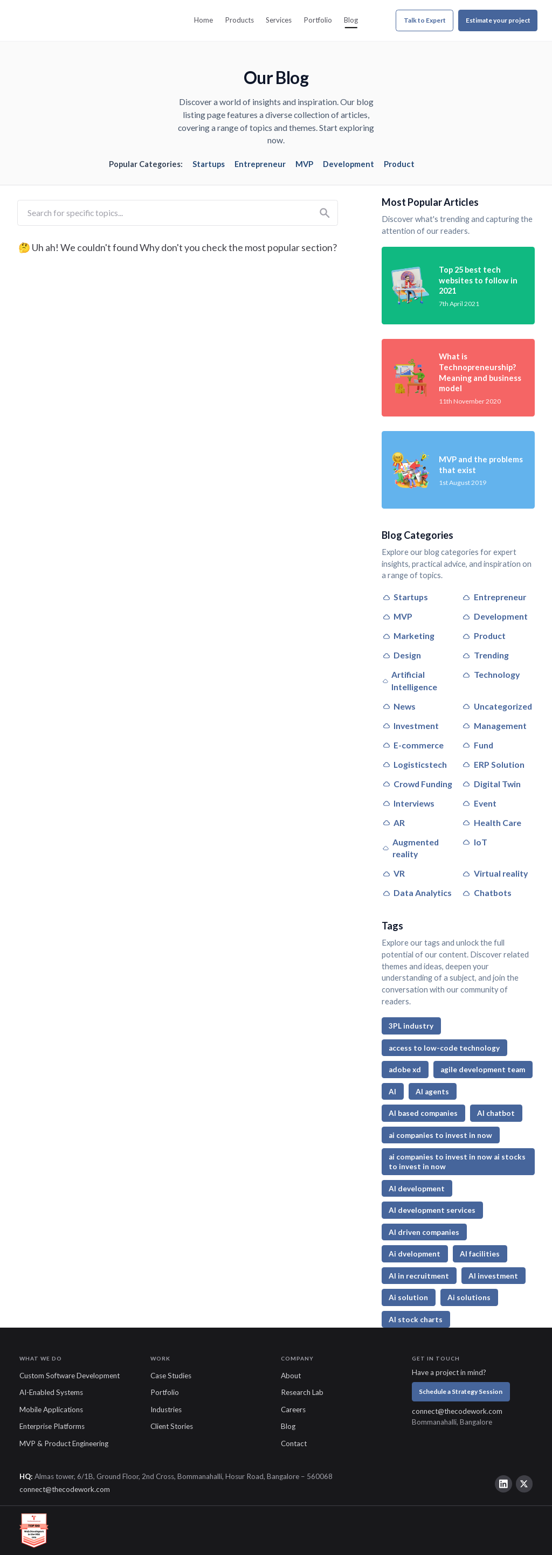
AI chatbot (496, 1113)
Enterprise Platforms (52, 1426)
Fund (477, 745)
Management (494, 725)
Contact (294, 1443)
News (399, 706)
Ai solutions (469, 1297)
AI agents (432, 1091)
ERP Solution (493, 764)
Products (239, 20)
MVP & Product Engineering (63, 1443)
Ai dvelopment (414, 1253)
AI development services (432, 1210)
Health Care (491, 822)
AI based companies (423, 1113)
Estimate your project (498, 20)
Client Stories (171, 1426)
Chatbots (486, 892)
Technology (490, 674)
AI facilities (480, 1253)
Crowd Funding (417, 784)
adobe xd (405, 1069)
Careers (293, 1409)
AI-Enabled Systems (51, 1392)
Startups (208, 164)
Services (279, 20)
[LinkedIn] (503, 1483)
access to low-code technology (444, 1048)
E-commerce (413, 745)
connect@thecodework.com (457, 1411)
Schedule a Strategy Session (460, 1391)
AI (392, 1091)
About (291, 1375)
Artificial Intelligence (410, 680)
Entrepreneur (260, 164)
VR (393, 873)
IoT (474, 842)
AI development (417, 1188)
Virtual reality (494, 873)
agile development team (482, 1069)
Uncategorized (496, 706)
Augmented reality (410, 848)
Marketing (408, 635)
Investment (410, 725)
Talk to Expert (425, 20)
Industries (166, 1409)
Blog (351, 20)
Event (478, 803)
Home (203, 20)
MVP (304, 164)
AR (393, 822)
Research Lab (302, 1392)
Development (348, 164)
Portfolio (318, 20)
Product (399, 164)
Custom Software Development (69, 1375)
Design (402, 655)
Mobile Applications (51, 1409)
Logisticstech (414, 764)
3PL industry (411, 1026)
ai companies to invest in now (440, 1135)
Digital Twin (491, 784)
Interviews (408, 803)
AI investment (493, 1276)
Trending (485, 655)
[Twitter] (524, 1483)
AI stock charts (416, 1319)
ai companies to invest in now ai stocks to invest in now (457, 1162)
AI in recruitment (419, 1276)
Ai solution (408, 1297)
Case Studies (170, 1375)
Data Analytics (417, 892)
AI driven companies (424, 1232)
